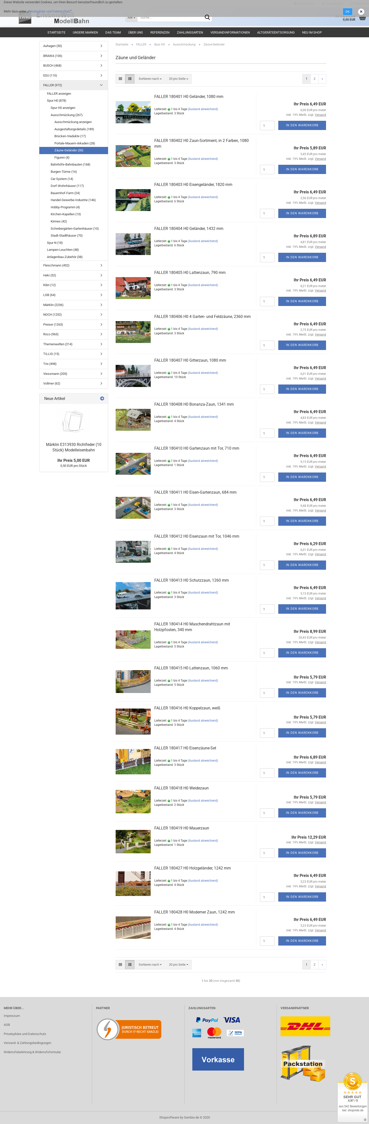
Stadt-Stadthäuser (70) (67, 235)
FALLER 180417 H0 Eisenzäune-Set (185, 748)
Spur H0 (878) (56, 100)
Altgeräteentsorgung (276, 32)
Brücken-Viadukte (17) (70, 136)
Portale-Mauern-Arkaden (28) (74, 143)
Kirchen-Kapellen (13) (66, 214)
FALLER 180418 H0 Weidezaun (181, 788)
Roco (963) (51, 334)
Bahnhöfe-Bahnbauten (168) (70, 164)
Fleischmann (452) (56, 265)
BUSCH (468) (52, 65)
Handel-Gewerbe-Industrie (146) (73, 200)
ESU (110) (50, 75)
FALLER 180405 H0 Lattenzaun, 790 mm (190, 272)
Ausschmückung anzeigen (73, 122)
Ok (347, 11)
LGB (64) (49, 295)
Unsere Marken (85, 32)
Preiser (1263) (53, 324)
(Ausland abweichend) (203, 109)
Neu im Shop (312, 32)
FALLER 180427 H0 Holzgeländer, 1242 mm (192, 868)
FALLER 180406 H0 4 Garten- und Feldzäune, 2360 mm (202, 316)
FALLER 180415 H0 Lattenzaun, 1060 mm (191, 668)
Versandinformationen (230, 32)
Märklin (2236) (53, 305)
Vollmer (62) (51, 383)
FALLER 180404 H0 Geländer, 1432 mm (188, 228)
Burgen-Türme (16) (64, 171)
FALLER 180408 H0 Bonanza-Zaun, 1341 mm (194, 404)
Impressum (12, 1016)
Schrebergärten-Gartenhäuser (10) (75, 228)
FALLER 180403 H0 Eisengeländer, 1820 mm (193, 184)
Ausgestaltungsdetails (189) (74, 129)
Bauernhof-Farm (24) (65, 193)
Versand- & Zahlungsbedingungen (27, 1043)
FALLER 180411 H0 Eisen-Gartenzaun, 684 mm (195, 492)
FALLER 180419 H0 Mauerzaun (181, 828)
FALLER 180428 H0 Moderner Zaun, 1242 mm (194, 912)
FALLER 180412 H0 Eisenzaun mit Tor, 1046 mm (196, 536)
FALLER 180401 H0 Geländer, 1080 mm (188, 96)
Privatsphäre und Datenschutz (49, 11)
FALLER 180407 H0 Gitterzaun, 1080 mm (190, 360)
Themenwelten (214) (58, 344)
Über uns (135, 32)
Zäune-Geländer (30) (68, 150)
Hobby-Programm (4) (65, 207)
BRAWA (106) (52, 56)
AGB (7, 1025)
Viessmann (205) (55, 374)
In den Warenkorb (302, 125)
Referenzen (159, 32)
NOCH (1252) (52, 314)
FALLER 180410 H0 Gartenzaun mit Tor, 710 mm (196, 448)
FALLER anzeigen (59, 93)
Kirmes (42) (59, 221)
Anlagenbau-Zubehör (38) (65, 257)
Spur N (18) (55, 243)
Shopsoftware (169, 1117)
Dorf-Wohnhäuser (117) (67, 186)
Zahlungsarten (190, 32)
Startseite (56, 32)
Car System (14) (62, 179)
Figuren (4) (62, 157)
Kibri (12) (49, 285)
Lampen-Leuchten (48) (63, 250)
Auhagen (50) (52, 46)
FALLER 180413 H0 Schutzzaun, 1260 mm (191, 580)
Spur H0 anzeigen (63, 108)
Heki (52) (49, 275)
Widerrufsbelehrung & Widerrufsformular (32, 1052)
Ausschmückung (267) (67, 115)
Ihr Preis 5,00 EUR (73, 460)
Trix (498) (50, 364)
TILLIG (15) (51, 354)
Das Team (113, 32)
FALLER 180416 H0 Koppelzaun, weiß (187, 708)
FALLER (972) (52, 85)
